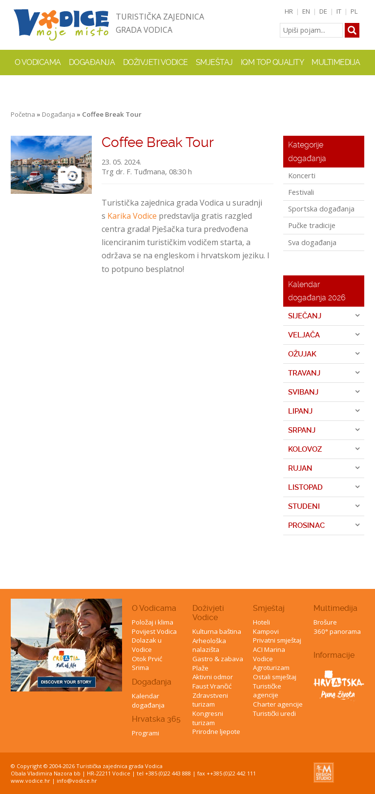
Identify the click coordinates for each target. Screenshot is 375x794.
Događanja (92, 62)
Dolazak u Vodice (147, 645)
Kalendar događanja (148, 700)
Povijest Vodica (154, 631)
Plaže (200, 668)
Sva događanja (312, 242)
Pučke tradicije (311, 225)
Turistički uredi (274, 713)
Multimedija (335, 608)
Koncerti (301, 175)
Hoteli (261, 622)
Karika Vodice (132, 215)
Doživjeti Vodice (208, 613)
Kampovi (266, 631)
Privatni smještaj (277, 640)
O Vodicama (154, 608)
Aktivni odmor (212, 676)
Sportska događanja (321, 208)
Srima (140, 667)
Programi (145, 733)
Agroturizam (271, 667)
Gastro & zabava (217, 658)
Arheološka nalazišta (209, 645)
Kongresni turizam (207, 718)
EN (306, 11)
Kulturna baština (216, 631)
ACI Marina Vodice (269, 654)
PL (354, 11)
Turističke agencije (267, 691)
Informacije (333, 655)
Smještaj (269, 608)
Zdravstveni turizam (210, 700)
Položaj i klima (152, 622)
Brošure (325, 622)
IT (338, 11)
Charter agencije (278, 704)
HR (289, 11)
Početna (23, 114)
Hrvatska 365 (156, 719)
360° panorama (337, 631)
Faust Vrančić (211, 686)
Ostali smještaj (274, 676)
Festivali (301, 192)
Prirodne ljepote (216, 731)
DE (323, 11)
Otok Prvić (147, 658)
